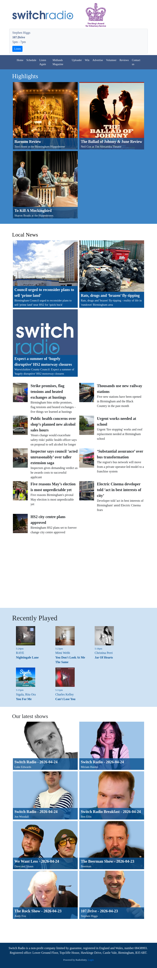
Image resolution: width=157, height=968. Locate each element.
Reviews (124, 60)
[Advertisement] (75, 572)
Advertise (98, 60)
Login (91, 960)
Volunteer (111, 60)
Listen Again (42, 62)
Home (20, 60)
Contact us (136, 62)
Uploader (77, 60)
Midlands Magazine (58, 62)
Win (87, 60)
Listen (17, 48)
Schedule (31, 60)
